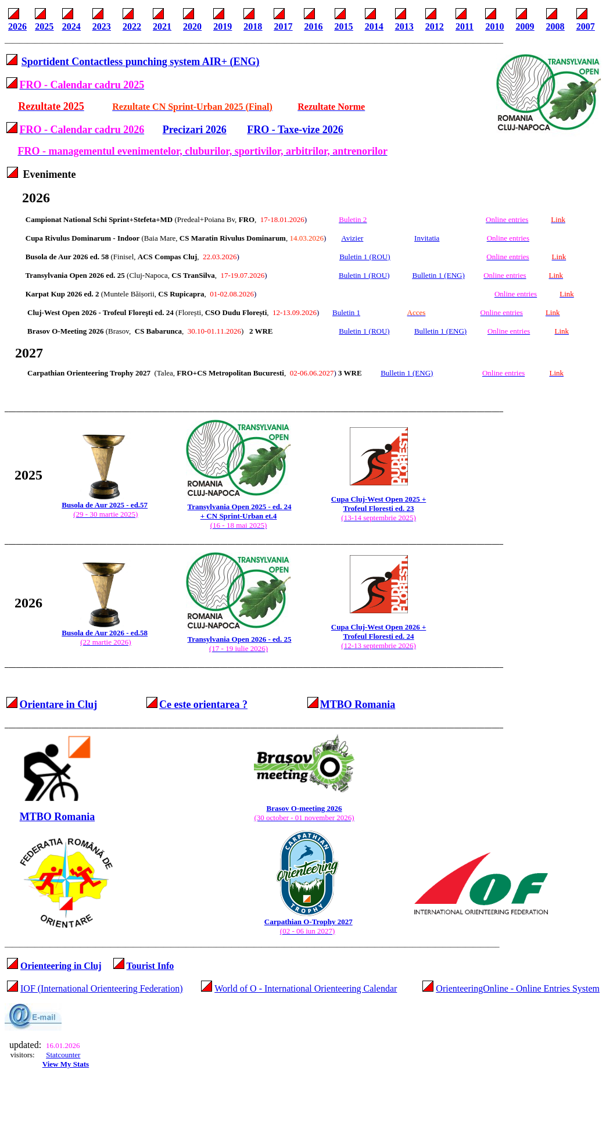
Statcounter (63, 1054)
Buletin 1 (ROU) (364, 331)
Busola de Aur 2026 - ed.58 (105, 632)
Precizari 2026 (195, 129)
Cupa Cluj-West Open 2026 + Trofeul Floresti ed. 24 (378, 632)
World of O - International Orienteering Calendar (305, 988)
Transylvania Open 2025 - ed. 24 (240, 506)
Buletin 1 (346, 312)
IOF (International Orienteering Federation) (101, 988)
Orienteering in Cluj (61, 966)
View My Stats (65, 1064)
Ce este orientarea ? (203, 704)
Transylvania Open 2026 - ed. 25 (240, 639)
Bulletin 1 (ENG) (440, 331)
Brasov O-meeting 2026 (304, 808)
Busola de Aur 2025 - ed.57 (105, 504)
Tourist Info (150, 966)
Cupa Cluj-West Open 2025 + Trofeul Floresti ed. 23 (378, 504)
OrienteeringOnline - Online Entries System (518, 988)
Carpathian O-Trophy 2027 (308, 921)
